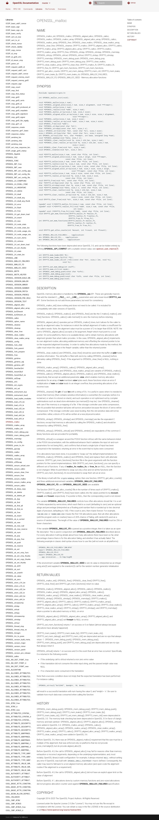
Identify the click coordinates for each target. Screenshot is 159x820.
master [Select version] (45, 3)
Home (8, 9)
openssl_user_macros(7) (107, 249)
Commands (28, 9)
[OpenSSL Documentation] (7, 2)
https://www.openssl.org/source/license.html (61, 810)
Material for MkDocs (20, 817)
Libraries (39, 9)
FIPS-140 (16, 9)
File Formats (50, 9)
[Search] (107, 3)
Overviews (62, 9)
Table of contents (134, 20)
